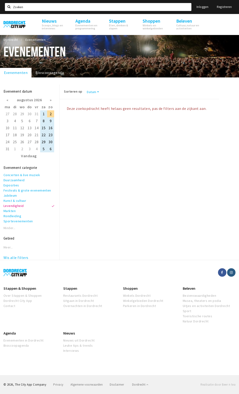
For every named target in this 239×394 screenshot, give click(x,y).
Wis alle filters (16, 257)
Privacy (58, 385)
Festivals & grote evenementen (27, 190)
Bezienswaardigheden (199, 295)
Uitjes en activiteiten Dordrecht (206, 306)
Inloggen (202, 7)
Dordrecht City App (18, 301)
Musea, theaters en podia (202, 301)
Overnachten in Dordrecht (82, 306)
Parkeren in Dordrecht (139, 306)
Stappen (70, 288)
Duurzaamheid (14, 180)
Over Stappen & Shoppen (23, 295)
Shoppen (130, 288)
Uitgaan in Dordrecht (78, 301)
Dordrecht (140, 385)
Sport (187, 311)
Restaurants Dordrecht (80, 295)
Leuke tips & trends (78, 345)
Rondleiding (12, 216)
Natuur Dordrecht (196, 321)
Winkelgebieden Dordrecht (143, 301)
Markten (10, 211)
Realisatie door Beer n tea (217, 385)
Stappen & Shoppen (20, 288)
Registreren (224, 7)
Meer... (8, 247)
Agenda (10, 333)
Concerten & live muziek (22, 175)
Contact (9, 306)
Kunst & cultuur (15, 201)
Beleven (189, 288)
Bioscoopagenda (49, 72)
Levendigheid (14, 206)
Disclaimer (117, 385)
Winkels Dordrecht (137, 295)
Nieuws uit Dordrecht (79, 340)
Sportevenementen (18, 221)
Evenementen (16, 72)
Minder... (9, 228)
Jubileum (10, 195)
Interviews (71, 351)
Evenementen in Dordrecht (24, 340)
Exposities (11, 185)
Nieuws (69, 333)
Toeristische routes (197, 316)
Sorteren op (73, 91)
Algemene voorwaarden (86, 385)
